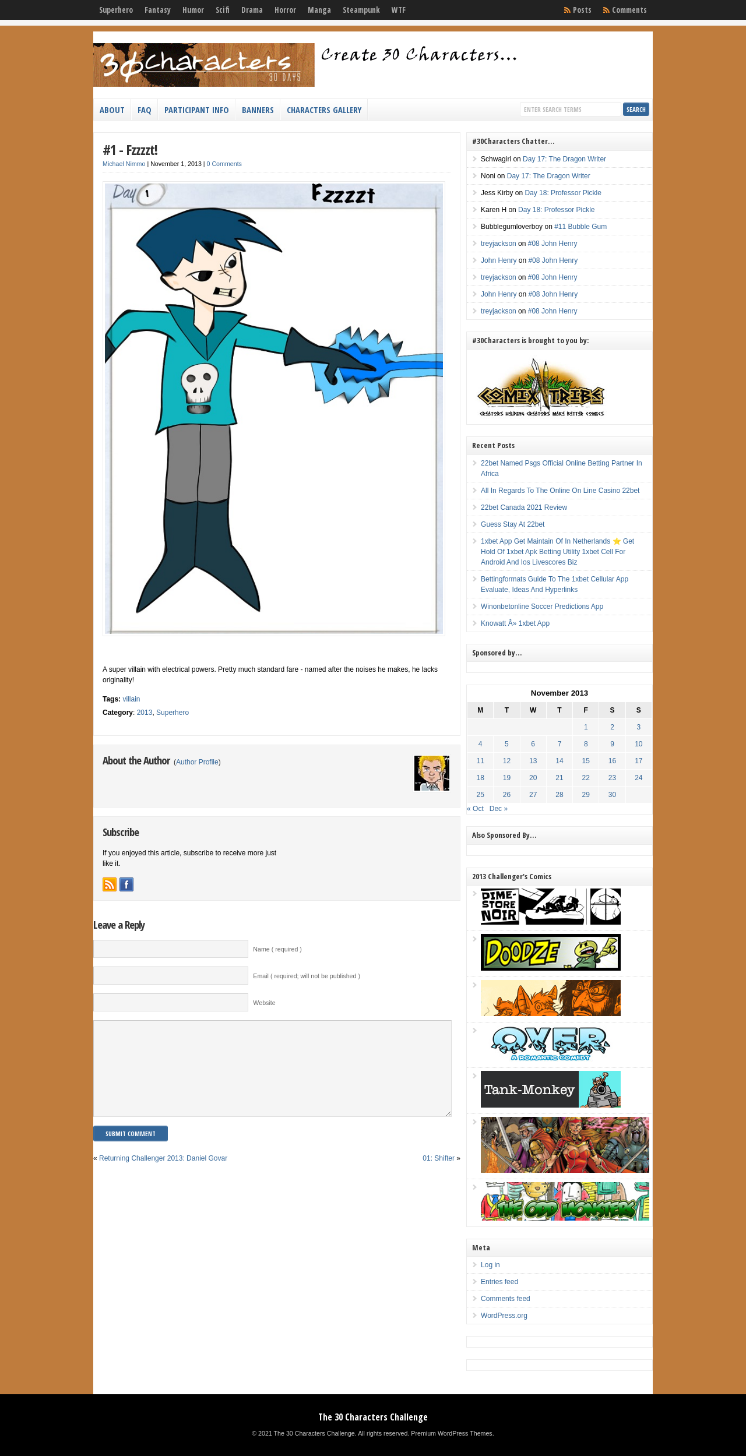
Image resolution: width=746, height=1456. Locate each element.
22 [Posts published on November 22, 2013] (586, 778)
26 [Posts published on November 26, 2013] (507, 795)
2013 (145, 712)
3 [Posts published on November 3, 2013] (638, 727)
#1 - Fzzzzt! (130, 149)
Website (264, 1002)
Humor (193, 10)
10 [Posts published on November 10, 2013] (638, 744)
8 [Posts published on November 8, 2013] (586, 744)
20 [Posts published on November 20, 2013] (533, 778)
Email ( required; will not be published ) (306, 975)
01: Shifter (439, 1176)
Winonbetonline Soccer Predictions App (542, 606)
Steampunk (361, 10)
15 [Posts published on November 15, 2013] (586, 761)
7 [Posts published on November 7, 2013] (560, 744)
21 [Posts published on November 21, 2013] (559, 778)
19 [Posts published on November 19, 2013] (507, 778)
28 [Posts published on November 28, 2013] (559, 795)
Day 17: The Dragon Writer (564, 159)
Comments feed (505, 1299)
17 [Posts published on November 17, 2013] (638, 761)
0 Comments (224, 163)
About (112, 109)
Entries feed (499, 1282)
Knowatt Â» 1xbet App (515, 623)
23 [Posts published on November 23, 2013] (612, 778)
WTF (399, 10)
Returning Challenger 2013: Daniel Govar (163, 1176)
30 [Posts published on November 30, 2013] (612, 795)
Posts (582, 10)
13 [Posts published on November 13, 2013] (533, 761)
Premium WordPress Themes (451, 1433)
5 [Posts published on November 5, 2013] (507, 744)
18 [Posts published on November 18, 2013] (480, 778)
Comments (629, 10)
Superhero (116, 10)
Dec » (499, 809)
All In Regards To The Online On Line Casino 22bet (560, 490)
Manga (319, 10)
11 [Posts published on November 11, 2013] (480, 761)
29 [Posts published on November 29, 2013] (586, 795)
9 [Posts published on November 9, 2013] (612, 744)
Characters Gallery (324, 109)
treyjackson (498, 243)
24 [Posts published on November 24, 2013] (638, 778)
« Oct (475, 809)
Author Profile (197, 762)
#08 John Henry (553, 243)
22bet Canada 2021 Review (524, 507)
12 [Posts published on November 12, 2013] (507, 761)
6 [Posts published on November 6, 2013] (533, 744)
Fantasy (158, 10)
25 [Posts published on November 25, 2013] (480, 795)
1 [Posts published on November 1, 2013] (586, 727)
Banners (258, 109)
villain (131, 699)
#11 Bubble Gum (580, 227)
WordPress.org (504, 1316)
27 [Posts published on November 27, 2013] (533, 795)
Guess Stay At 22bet (512, 524)
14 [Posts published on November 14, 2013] (559, 761)
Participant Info (196, 109)
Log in (490, 1265)
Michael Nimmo (124, 163)
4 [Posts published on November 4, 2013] (480, 744)
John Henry (498, 260)
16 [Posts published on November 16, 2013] (612, 761)
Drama (252, 10)
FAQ (145, 109)
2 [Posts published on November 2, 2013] (612, 727)
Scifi (223, 10)
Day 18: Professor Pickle (563, 193)
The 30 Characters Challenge (373, 1417)
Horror (285, 10)
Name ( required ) (277, 949)
